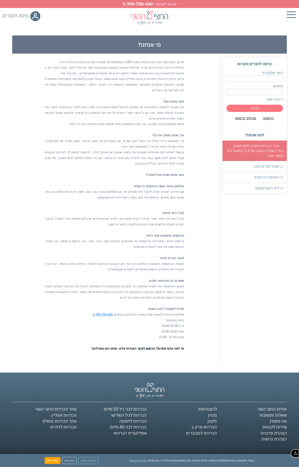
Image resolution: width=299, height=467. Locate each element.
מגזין (212, 415)
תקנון (212, 421)
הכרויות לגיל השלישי (129, 415)
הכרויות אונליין (64, 415)
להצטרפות (207, 409)
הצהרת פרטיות (273, 433)
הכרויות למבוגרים (201, 433)
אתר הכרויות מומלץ (60, 421)
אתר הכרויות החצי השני (56, 409)
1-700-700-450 (138, 4)
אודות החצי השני (272, 409)
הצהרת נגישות (274, 439)
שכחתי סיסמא (245, 118)
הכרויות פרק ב (204, 427)
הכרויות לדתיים (63, 427)
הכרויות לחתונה (133, 421)
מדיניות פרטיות (137, 460)
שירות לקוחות (274, 427)
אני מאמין (278, 421)
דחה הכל (69, 460)
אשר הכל (52, 460)
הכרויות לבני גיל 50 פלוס (125, 409)
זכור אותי (274, 99)
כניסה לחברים (22, 16)
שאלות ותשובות (273, 415)
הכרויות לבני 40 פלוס (128, 427)
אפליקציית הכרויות (130, 433)
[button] (295, 453)
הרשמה (268, 118)
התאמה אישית (88, 460)
